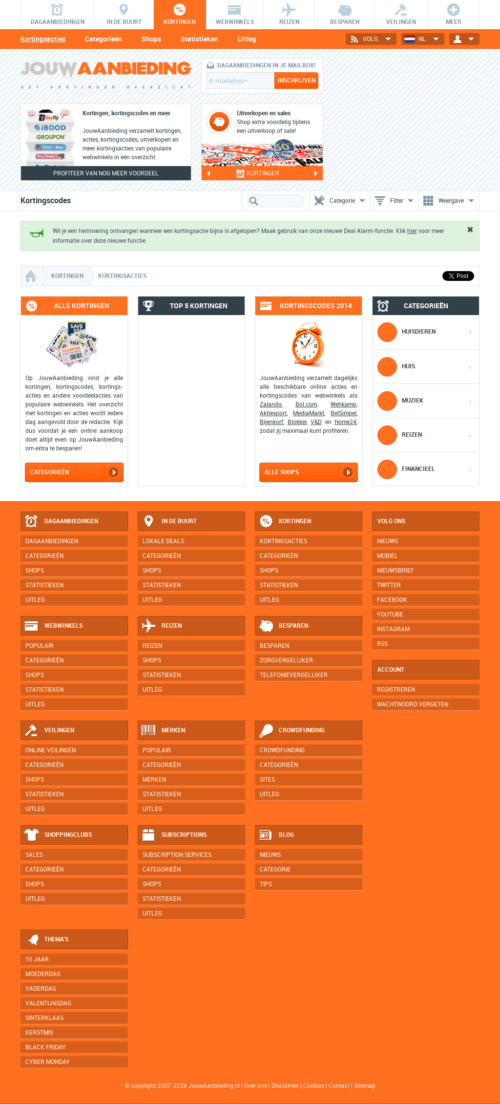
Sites (267, 779)
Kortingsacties (43, 39)
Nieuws (270, 854)
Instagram (393, 629)
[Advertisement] (406, 120)
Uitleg (247, 39)
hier (412, 231)
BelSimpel (343, 413)
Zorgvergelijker (286, 660)
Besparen (283, 626)
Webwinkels (53, 626)
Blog (276, 835)
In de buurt (169, 522)
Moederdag (43, 974)
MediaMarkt (308, 413)
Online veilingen (50, 750)
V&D (316, 422)
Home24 (345, 422)
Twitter (389, 585)
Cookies (313, 1086)
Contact (339, 1086)
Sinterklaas (44, 1018)
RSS (382, 643)
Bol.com (306, 404)
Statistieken (199, 39)
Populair (39, 645)
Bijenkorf (271, 422)
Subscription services (177, 854)
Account (390, 669)
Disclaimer (285, 1086)
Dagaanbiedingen (61, 522)
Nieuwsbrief (395, 570)
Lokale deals (163, 541)
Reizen (161, 626)
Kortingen (284, 522)
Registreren (396, 689)
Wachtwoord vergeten (412, 704)
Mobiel (387, 555)
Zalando (271, 404)
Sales (34, 854)
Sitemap (364, 1086)
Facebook (392, 599)
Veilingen (49, 731)
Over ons (255, 1086)
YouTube (390, 614)
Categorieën (103, 39)
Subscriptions (174, 835)
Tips (266, 884)
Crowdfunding (291, 731)
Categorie (275, 869)
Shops (151, 39)
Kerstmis (39, 1032)
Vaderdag (40, 988)
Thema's (46, 940)
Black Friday (45, 1047)
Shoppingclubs (58, 835)
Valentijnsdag (48, 1003)
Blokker (297, 422)
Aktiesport (273, 413)
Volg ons (391, 521)
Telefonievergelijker (294, 675)
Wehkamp (343, 404)
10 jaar (37, 959)
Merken (163, 731)
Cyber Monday (47, 1062)
